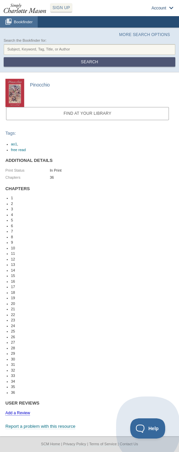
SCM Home (50, 444)
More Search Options (144, 34)
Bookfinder (23, 22)
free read (18, 150)
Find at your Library (87, 113)
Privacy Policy (74, 444)
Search (89, 62)
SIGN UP (61, 7)
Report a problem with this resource (40, 426)
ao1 (14, 144)
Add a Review (17, 413)
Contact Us (129, 444)
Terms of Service (103, 444)
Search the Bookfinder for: (25, 40)
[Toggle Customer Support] (148, 428)
